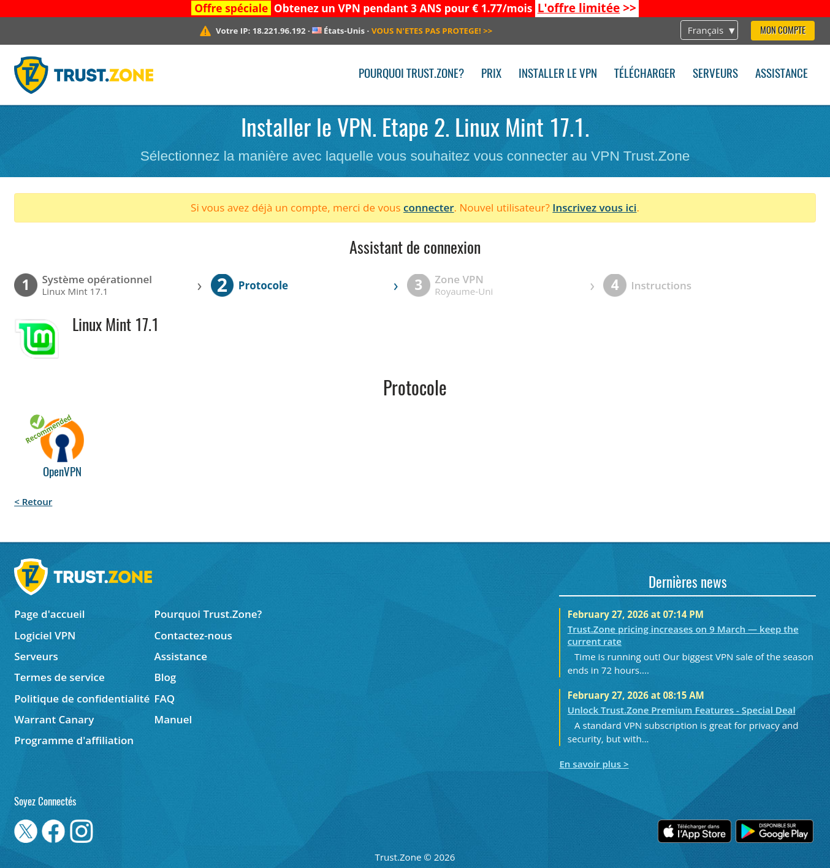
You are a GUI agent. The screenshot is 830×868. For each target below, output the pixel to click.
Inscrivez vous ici (594, 207)
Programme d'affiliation (74, 740)
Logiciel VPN (44, 635)
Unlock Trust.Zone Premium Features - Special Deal (682, 710)
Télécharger (645, 74)
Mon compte (782, 31)
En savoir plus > (593, 764)
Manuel (173, 719)
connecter (428, 207)
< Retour (33, 501)
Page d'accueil (49, 614)
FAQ (164, 698)
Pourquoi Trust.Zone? (411, 74)
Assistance (781, 74)
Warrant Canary (54, 719)
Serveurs (715, 74)
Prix (491, 74)
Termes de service (59, 677)
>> (587, 8)
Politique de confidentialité (82, 698)
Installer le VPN (558, 74)
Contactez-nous (193, 635)
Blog (165, 677)
